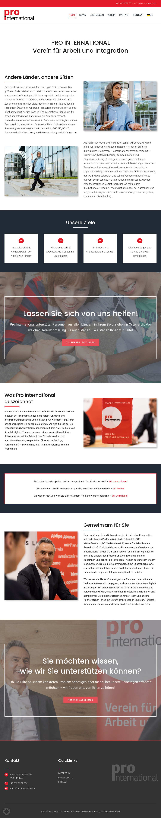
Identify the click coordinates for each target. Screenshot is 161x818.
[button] (6, 811)
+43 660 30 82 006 (124, 3)
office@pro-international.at (145, 3)
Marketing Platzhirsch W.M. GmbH (106, 812)
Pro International (56, 812)
